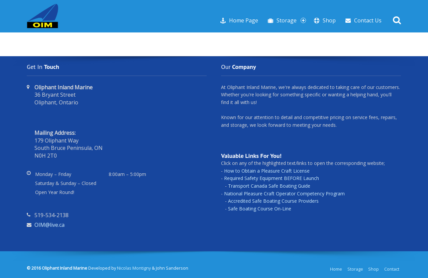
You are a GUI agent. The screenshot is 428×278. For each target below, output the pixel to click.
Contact (391, 269)
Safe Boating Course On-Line (259, 208)
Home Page (243, 20)
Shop (329, 20)
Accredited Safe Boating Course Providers (273, 201)
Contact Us (368, 20)
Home (336, 269)
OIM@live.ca (49, 224)
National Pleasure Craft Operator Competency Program (284, 193)
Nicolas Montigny (134, 268)
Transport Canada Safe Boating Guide (269, 186)
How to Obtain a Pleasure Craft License (267, 171)
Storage (291, 20)
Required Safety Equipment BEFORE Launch (271, 178)
